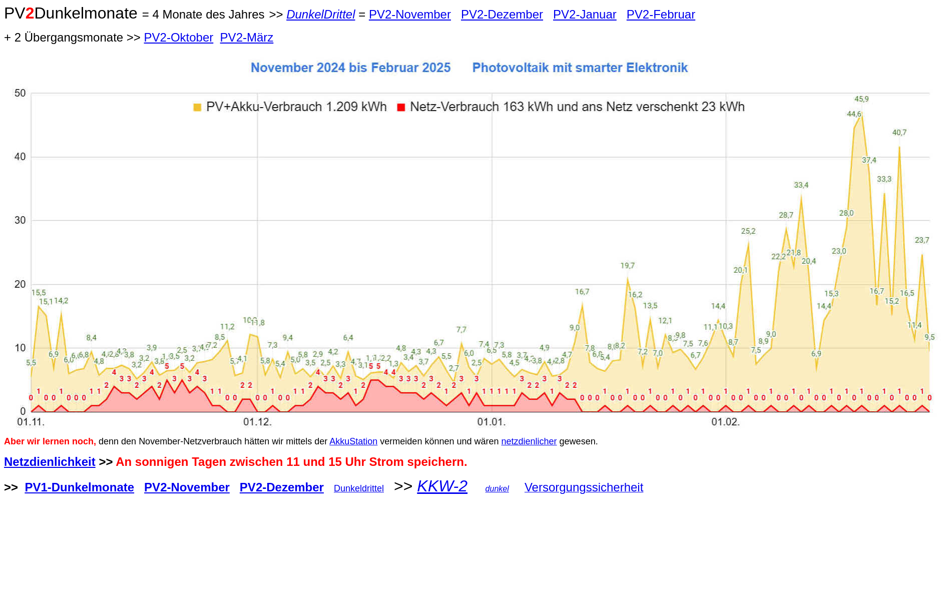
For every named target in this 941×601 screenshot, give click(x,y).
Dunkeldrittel (359, 488)
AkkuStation (353, 441)
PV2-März (247, 37)
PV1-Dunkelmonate (79, 487)
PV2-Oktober (179, 37)
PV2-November (410, 14)
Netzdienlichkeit (50, 461)
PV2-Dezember (502, 14)
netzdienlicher (529, 441)
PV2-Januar (585, 14)
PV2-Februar (661, 14)
